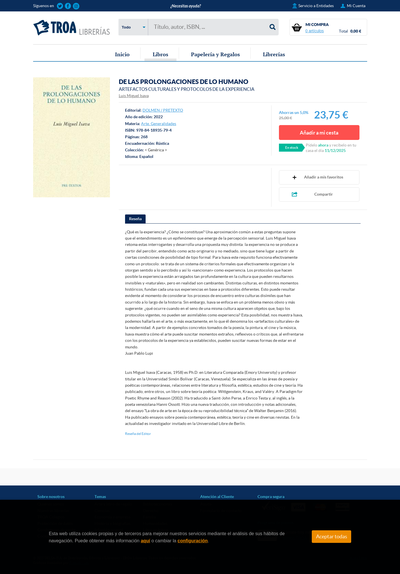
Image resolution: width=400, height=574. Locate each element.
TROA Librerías (71, 27)
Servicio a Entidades (316, 5)
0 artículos (314, 31)
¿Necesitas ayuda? (185, 6)
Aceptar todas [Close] (331, 536)
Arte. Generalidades (158, 123)
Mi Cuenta (356, 5)
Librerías (274, 54)
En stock (291, 147)
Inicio (122, 54)
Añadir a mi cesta (319, 133)
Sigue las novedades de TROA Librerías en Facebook (68, 6)
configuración (193, 540)
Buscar (273, 27)
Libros (160, 54)
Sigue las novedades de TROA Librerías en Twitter (60, 6)
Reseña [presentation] (135, 218)
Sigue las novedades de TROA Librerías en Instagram (76, 6)
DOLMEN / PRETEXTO (162, 110)
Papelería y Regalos (215, 54)
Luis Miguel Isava (134, 95)
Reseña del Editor (138, 433)
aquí (145, 540)
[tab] (135, 219)
